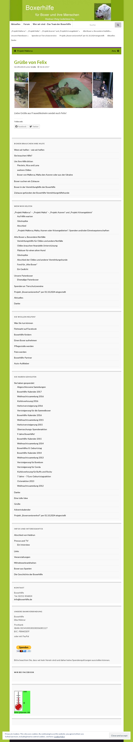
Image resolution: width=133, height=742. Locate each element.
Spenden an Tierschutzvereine (44, 35)
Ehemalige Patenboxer (28, 279)
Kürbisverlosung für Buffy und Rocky (34, 471)
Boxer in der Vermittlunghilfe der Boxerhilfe (34, 187)
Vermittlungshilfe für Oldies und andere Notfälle (40, 241)
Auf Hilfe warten (25, 216)
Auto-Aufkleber (21, 363)
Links (16, 551)
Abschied (21, 225)
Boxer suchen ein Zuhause (26, 181)
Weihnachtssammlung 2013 (30, 457)
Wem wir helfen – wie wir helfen (29, 149)
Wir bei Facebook (24, 672)
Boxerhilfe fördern (22, 334)
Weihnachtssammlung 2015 (30, 420)
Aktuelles (15, 24)
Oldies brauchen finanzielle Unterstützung (37, 245)
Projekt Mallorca (25, 50)
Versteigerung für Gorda (29, 467)
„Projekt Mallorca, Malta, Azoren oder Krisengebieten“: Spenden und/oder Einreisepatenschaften (63, 230)
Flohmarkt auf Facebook (25, 329)
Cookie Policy (59, 736)
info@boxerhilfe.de (23, 599)
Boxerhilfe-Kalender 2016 (29, 415)
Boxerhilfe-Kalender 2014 (29, 453)
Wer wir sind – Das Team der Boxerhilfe (52, 24)
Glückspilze (22, 221)
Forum (27, 24)
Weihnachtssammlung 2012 (30, 485)
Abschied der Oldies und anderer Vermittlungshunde (42, 259)
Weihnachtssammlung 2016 (30, 396)
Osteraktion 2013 (25, 481)
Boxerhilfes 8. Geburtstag (29, 448)
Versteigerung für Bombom (30, 462)
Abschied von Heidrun (24, 535)
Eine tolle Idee (21, 498)
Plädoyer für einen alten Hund (31, 250)
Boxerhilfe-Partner (23, 357)
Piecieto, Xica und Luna (28, 165)
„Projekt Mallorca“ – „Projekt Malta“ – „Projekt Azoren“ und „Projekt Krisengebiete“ (45, 31)
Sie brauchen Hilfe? (23, 155)
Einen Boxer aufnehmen (25, 340)
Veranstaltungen (22, 557)
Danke (13, 40)
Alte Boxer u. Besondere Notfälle (97, 31)
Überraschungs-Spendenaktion (32, 429)
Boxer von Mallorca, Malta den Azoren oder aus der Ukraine (45, 174)
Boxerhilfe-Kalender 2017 (29, 391)
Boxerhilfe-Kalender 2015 (29, 438)
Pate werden (20, 352)
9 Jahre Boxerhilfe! (26, 434)
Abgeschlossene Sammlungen (31, 387)
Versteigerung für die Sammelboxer (34, 410)
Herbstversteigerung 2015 (30, 424)
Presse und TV (21, 540)
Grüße (33, 67)
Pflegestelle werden (24, 346)
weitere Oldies (24, 170)
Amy (114, 50)
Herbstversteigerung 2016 (30, 405)
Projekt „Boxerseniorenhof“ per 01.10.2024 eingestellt (82, 35)
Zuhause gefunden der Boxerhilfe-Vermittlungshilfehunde (41, 192)
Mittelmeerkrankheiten (25, 562)
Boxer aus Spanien (23, 568)
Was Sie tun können (23, 323)
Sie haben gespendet (24, 383)
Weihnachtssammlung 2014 (30, 443)
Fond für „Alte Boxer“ (27, 264)
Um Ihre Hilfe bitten (23, 161)
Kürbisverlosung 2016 (27, 401)
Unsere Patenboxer (20, 35)
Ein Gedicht (22, 269)
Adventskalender (22, 509)
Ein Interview (23, 544)
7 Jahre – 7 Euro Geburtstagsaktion (34, 476)
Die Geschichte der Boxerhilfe (28, 574)
